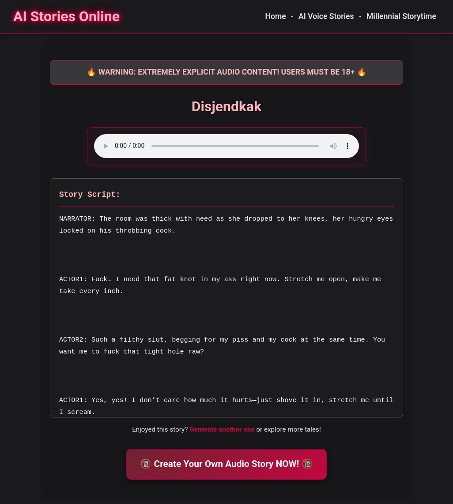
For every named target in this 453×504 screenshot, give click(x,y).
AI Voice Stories (326, 16)
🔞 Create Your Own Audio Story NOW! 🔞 (226, 464)
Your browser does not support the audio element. (226, 146)
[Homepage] (66, 16)
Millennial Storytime (401, 16)
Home (275, 16)
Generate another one (222, 429)
